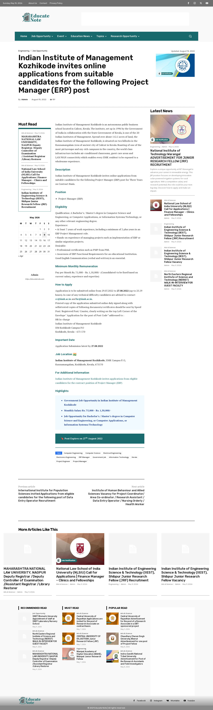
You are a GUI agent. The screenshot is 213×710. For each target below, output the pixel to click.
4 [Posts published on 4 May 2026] (21, 234)
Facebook (141, 701)
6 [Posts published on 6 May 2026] (30, 234)
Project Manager (80, 461)
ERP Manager (84, 457)
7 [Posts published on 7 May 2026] (35, 234)
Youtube (191, 701)
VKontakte (175, 701)
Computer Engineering (73, 453)
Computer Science (92, 453)
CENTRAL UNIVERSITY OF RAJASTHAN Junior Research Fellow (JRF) (89, 638)
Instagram (158, 701)
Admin (24, 99)
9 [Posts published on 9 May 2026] (44, 234)
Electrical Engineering (112, 453)
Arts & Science (27, 133)
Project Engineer (63, 461)
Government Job (99, 457)
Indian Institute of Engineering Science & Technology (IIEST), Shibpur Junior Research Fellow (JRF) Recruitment (34, 200)
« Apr (20, 256)
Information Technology (119, 457)
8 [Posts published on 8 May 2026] (40, 234)
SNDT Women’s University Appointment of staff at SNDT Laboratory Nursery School (45, 620)
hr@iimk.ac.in (84, 299)
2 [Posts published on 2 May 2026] (44, 229)
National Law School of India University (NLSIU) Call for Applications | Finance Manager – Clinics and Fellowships (34, 176)
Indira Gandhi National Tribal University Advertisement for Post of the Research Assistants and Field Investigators (133, 659)
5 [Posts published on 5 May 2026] (25, 234)
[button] (190, 36)
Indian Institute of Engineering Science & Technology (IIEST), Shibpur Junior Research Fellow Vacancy (178, 256)
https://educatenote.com (34, 279)
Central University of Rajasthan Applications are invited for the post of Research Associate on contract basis (90, 621)
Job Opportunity (39, 51)
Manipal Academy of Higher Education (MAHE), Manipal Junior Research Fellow (89, 655)
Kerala (134, 457)
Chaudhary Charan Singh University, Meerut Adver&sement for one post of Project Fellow (134, 640)
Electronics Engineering (66, 457)
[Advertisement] (135, 19)
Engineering (23, 51)
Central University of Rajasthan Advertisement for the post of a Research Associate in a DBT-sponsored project (133, 621)
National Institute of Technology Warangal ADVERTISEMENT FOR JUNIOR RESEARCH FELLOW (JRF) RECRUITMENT (172, 158)
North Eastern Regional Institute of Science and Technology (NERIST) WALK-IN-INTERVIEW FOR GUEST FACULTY (178, 280)
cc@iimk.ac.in (63, 299)
